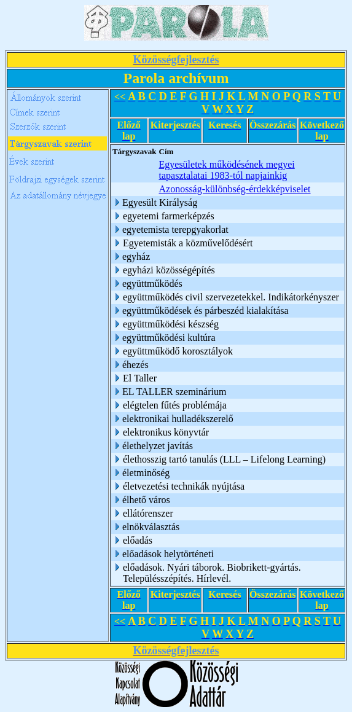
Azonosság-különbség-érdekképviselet (235, 189)
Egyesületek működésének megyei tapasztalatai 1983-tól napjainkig (227, 170)
